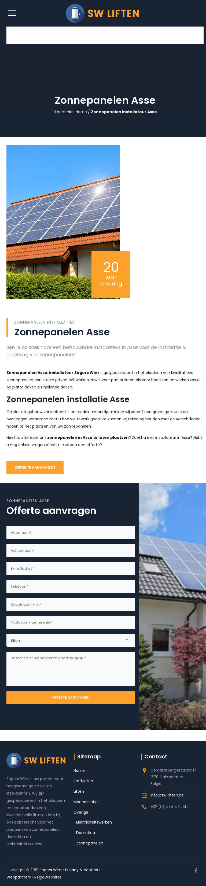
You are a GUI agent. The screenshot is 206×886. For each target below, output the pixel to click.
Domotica (85, 832)
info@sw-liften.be (167, 795)
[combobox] (70, 640)
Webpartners (18, 877)
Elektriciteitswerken (94, 822)
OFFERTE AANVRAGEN (35, 467)
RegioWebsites (48, 877)
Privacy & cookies (81, 870)
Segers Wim (50, 870)
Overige (80, 812)
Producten (83, 781)
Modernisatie (85, 802)
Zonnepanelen (89, 843)
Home (81, 111)
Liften (78, 791)
